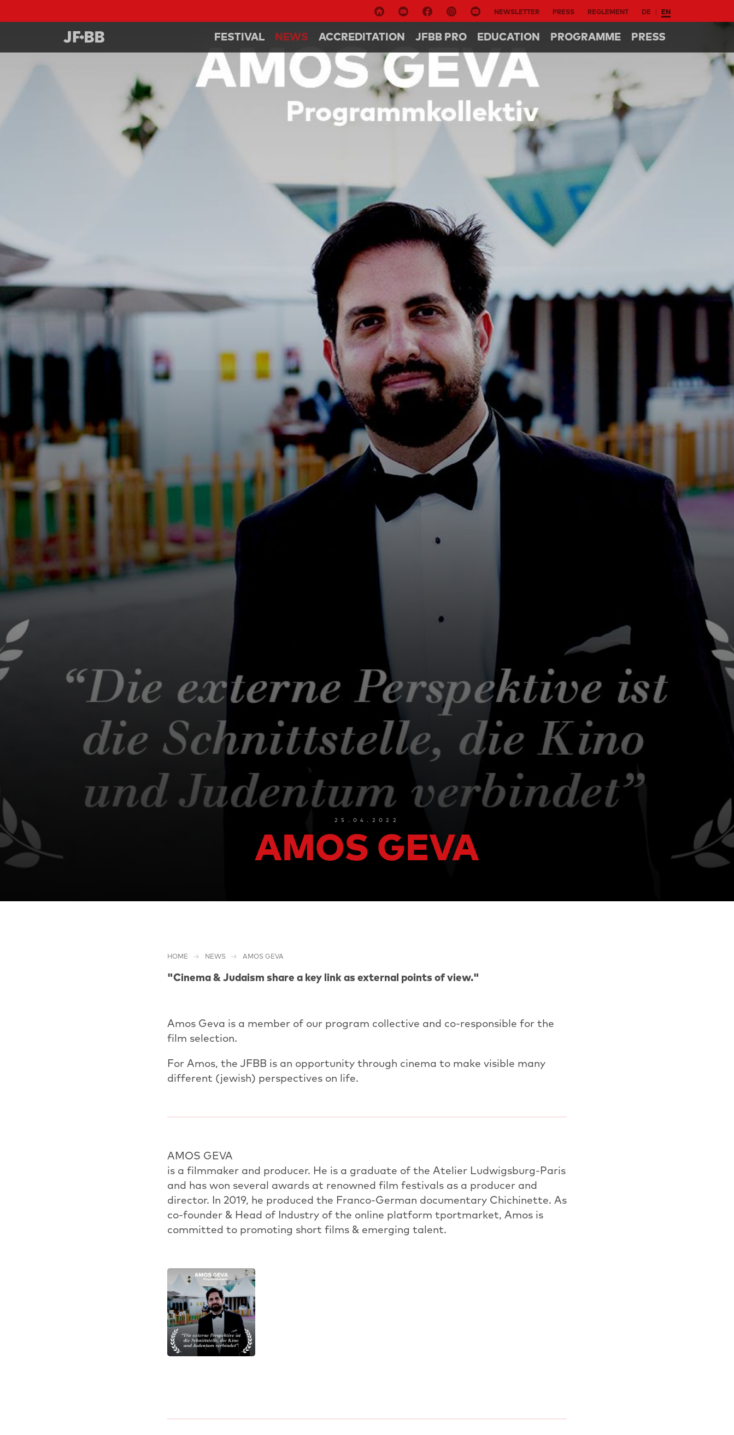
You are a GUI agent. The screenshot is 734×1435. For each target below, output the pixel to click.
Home (177, 956)
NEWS (291, 36)
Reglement (608, 12)
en (666, 12)
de (646, 12)
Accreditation (362, 36)
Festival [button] (239, 36)
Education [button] (508, 36)
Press (563, 12)
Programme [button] (585, 36)
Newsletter (516, 12)
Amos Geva (263, 956)
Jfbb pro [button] (441, 36)
